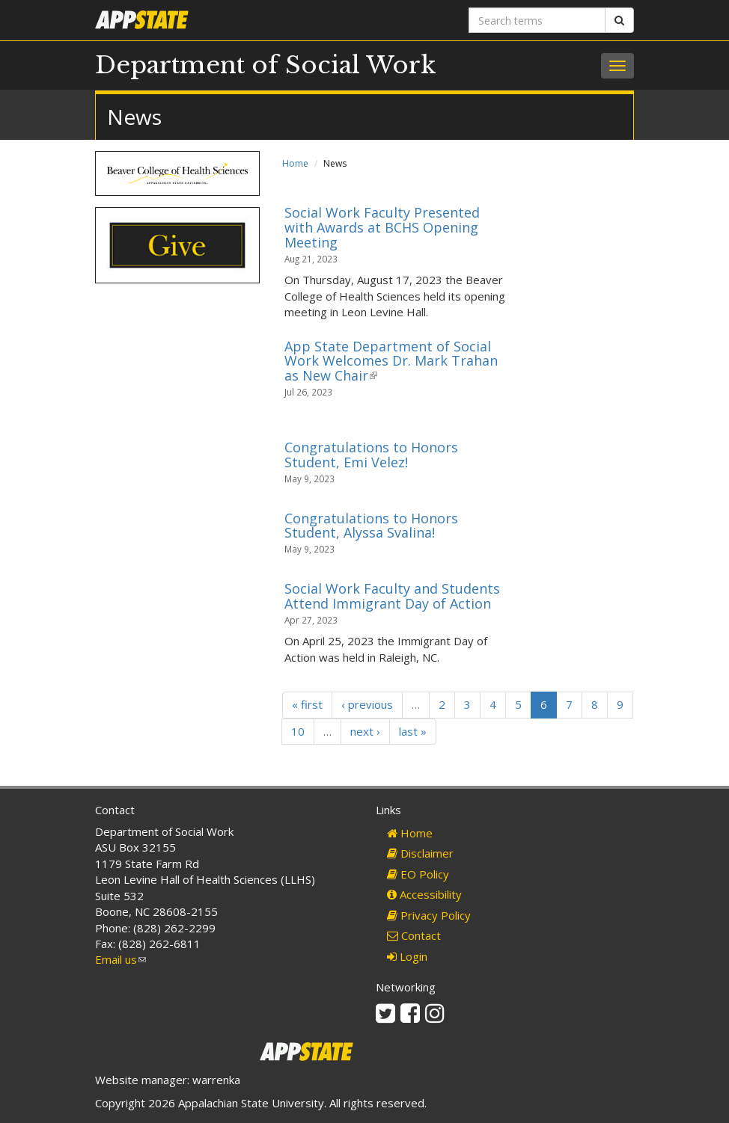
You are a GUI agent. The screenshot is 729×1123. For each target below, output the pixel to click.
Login (407, 956)
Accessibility (424, 894)
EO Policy (418, 874)
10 (298, 731)
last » (413, 731)
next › (365, 731)
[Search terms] (537, 20)
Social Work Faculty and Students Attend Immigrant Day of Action (392, 595)
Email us (120, 959)
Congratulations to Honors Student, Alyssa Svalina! (371, 525)
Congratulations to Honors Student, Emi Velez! (371, 454)
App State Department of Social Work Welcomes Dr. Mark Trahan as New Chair (391, 361)
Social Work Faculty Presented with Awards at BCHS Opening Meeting (382, 227)
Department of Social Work (265, 65)
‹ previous (367, 704)
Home (295, 163)
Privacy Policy (429, 915)
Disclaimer (420, 853)
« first (307, 704)
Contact (414, 935)
